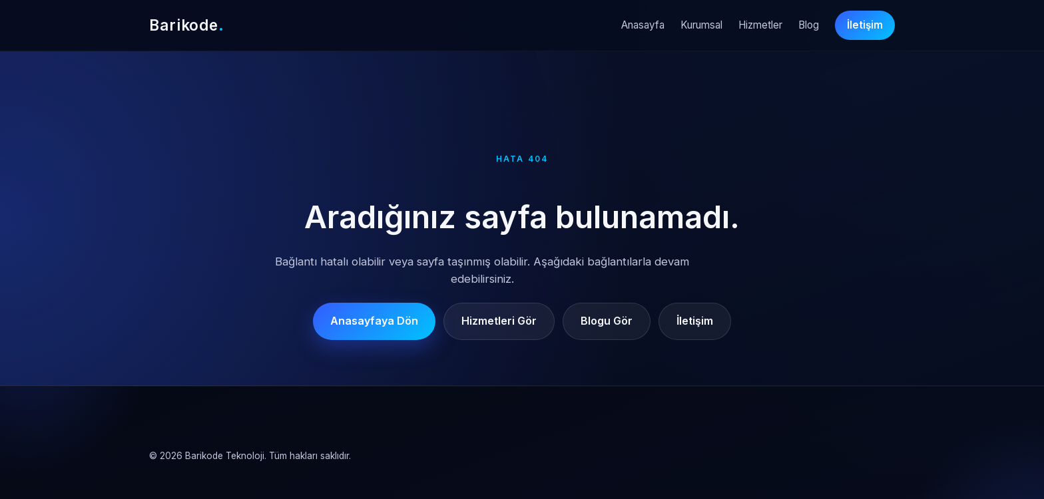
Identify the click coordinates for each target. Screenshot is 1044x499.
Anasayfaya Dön (374, 320)
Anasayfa (642, 25)
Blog (808, 25)
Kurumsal (701, 25)
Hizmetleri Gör (499, 320)
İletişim (865, 25)
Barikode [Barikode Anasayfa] (186, 25)
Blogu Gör (607, 320)
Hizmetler (760, 25)
